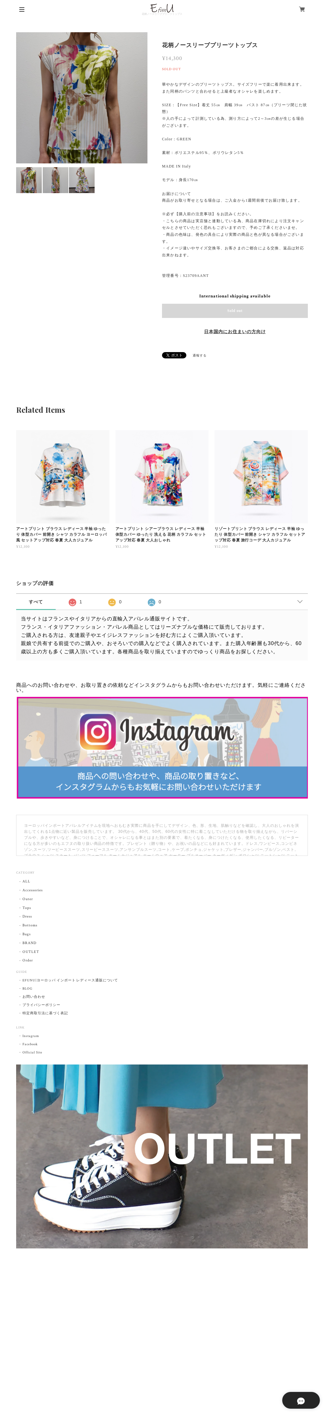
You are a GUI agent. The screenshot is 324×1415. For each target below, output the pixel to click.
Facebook (30, 1044)
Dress (27, 916)
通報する (200, 356)
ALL (26, 881)
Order (27, 960)
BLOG (27, 988)
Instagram (30, 1036)
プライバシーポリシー (41, 1005)
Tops (26, 908)
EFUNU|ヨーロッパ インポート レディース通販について (70, 980)
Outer (27, 899)
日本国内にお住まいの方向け (234, 331)
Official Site (32, 1052)
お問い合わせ (33, 997)
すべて (36, 601)
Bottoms (29, 925)
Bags (26, 934)
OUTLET (30, 951)
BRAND (29, 943)
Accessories (32, 890)
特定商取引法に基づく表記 (45, 1013)
